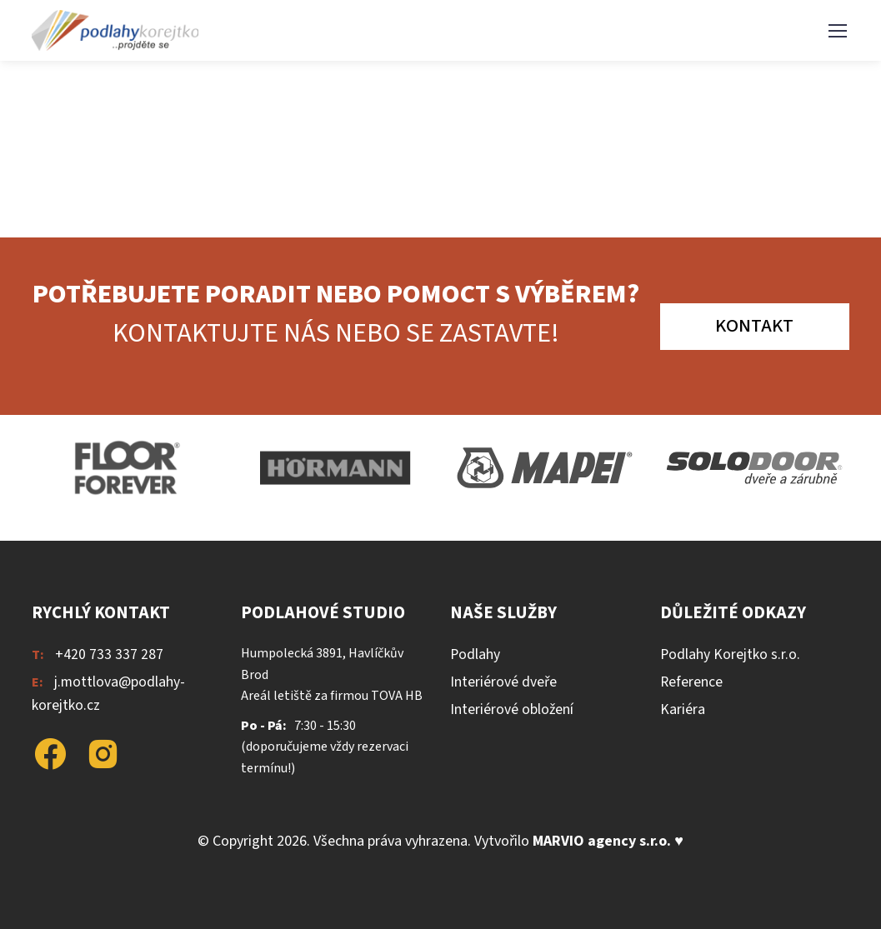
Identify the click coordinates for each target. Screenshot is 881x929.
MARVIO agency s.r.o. (602, 841)
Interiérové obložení (511, 709)
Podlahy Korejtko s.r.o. (730, 654)
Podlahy (475, 654)
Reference (691, 682)
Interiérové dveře (503, 682)
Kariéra (682, 709)
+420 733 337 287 (109, 654)
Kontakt (754, 325)
